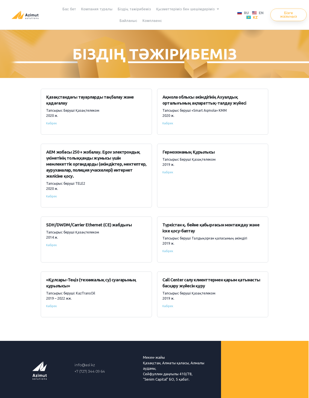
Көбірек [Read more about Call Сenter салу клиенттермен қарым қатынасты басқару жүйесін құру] (167, 306)
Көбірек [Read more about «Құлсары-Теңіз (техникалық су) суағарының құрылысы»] (51, 306)
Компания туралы (96, 9)
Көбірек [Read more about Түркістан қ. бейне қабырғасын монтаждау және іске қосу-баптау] (167, 251)
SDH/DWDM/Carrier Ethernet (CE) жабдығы (89, 224)
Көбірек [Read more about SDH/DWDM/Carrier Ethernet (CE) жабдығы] (51, 245)
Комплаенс (152, 20)
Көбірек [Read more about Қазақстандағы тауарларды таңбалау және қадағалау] (51, 123)
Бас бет (69, 9)
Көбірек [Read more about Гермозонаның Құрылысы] (167, 172)
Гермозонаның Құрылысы (188, 151)
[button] (288, 15)
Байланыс (128, 20)
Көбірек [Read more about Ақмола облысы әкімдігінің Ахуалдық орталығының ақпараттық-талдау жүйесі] (167, 123)
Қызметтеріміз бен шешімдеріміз (187, 9)
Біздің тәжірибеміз (134, 9)
